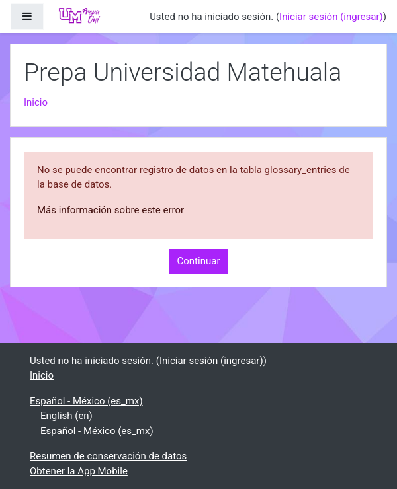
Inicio (36, 102)
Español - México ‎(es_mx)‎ (86, 401)
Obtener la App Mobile (79, 471)
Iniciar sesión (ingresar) (331, 16)
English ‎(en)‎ (66, 416)
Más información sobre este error (110, 210)
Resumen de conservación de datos (108, 456)
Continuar (198, 261)
